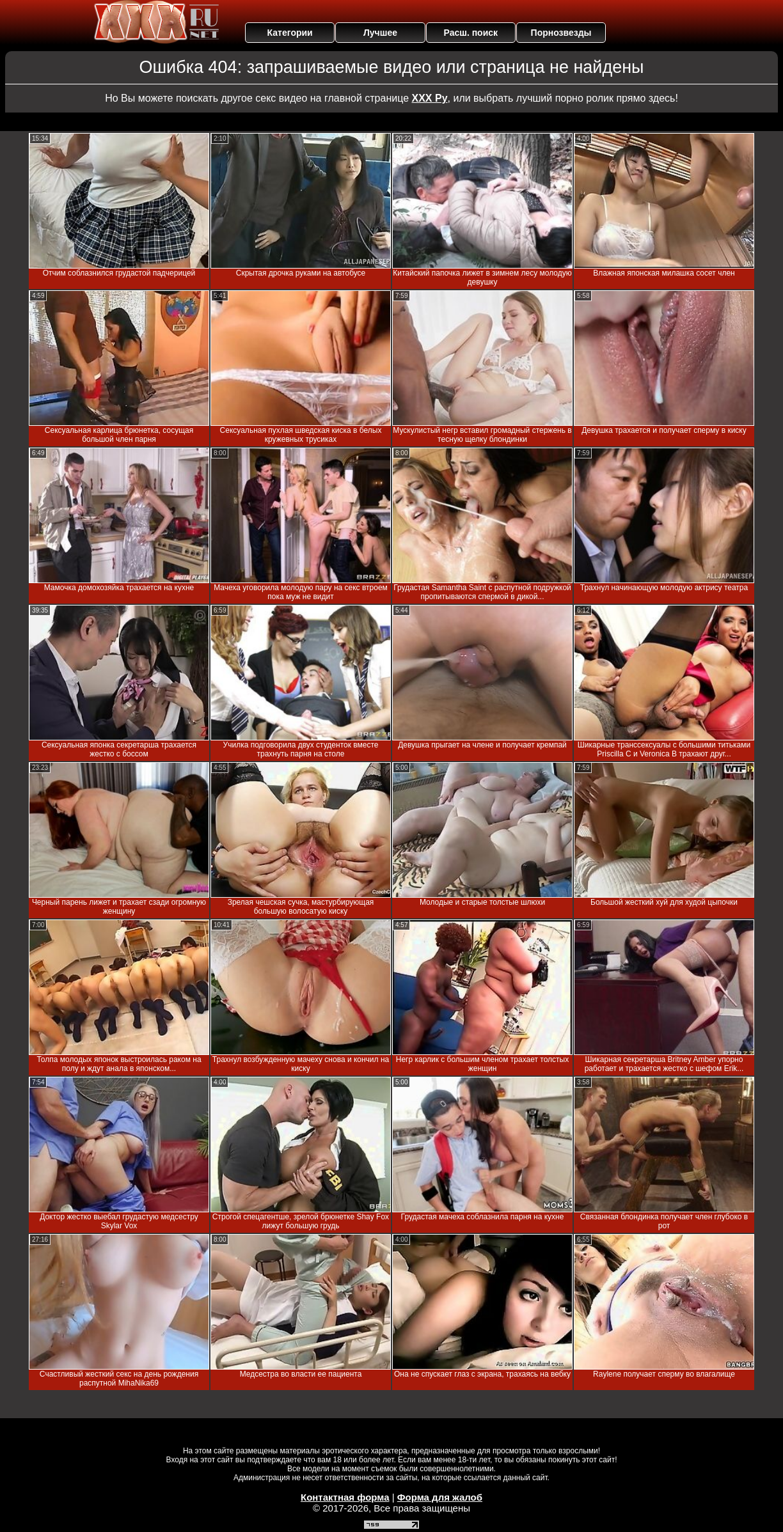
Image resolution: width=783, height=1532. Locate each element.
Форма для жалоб (439, 1497)
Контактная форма (345, 1497)
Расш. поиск (470, 32)
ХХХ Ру (430, 98)
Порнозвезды (561, 32)
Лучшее (380, 32)
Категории (290, 32)
